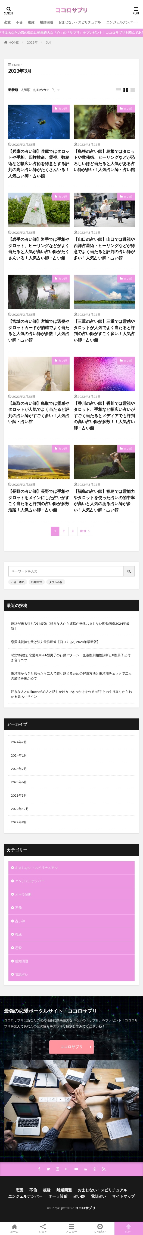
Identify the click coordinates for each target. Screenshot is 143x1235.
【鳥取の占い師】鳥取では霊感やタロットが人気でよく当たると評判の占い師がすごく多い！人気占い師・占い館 (38, 412)
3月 (48, 42)
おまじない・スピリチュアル (79, 22)
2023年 (32, 42)
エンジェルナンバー (121, 22)
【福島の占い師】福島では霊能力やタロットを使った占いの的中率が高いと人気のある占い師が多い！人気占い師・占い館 (104, 500)
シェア (43, 1228)
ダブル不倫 (56, 582)
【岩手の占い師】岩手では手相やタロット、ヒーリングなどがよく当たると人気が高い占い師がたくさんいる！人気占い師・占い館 (38, 248)
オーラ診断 (23, 894)
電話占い (21, 974)
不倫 (19, 22)
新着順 (13, 90)
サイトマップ (123, 1196)
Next (83, 531)
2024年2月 (19, 742)
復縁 (31, 22)
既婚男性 (36, 582)
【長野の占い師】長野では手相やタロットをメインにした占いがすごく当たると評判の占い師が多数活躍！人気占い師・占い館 (38, 500)
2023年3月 (19, 795)
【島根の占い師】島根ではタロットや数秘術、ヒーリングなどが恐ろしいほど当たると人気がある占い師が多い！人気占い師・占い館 (104, 160)
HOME (14, 42)
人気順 (25, 90)
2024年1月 (19, 755)
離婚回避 (46, 22)
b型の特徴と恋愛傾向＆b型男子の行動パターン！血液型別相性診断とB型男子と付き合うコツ (70, 657)
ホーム (14, 1228)
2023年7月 (19, 769)
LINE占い (100, 1228)
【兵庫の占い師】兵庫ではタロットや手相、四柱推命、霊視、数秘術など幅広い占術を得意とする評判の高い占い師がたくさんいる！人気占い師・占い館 (38, 163)
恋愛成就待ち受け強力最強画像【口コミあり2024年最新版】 (55, 642)
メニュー (71, 1228)
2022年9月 (19, 822)
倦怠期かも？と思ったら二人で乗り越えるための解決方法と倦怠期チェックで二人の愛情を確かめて (71, 675)
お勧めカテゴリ (44, 90)
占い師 (63, 108)
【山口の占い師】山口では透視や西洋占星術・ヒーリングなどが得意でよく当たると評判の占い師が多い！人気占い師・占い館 (104, 248)
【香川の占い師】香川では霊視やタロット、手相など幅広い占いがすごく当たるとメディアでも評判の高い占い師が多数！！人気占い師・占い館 (104, 415)
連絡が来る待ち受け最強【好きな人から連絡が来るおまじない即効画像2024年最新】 (70, 625)
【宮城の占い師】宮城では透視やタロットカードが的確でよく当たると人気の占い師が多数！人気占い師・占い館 (38, 330)
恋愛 (7, 22)
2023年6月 (19, 782)
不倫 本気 (17, 582)
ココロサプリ (71, 1046)
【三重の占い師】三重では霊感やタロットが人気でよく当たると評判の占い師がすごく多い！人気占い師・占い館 (104, 330)
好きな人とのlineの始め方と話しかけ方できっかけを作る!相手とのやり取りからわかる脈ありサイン (71, 694)
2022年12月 (20, 809)
